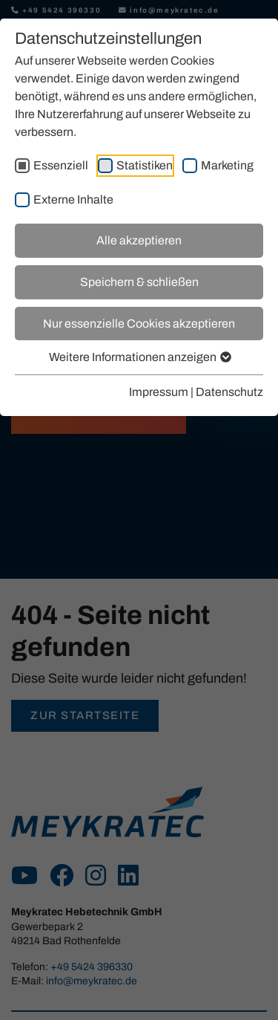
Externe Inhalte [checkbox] (73, 199)
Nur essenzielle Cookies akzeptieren (139, 323)
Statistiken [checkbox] (144, 165)
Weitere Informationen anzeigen (139, 357)
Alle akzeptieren (139, 240)
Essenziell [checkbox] (60, 165)
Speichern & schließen (139, 282)
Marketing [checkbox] (227, 165)
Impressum (158, 392)
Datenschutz (229, 392)
